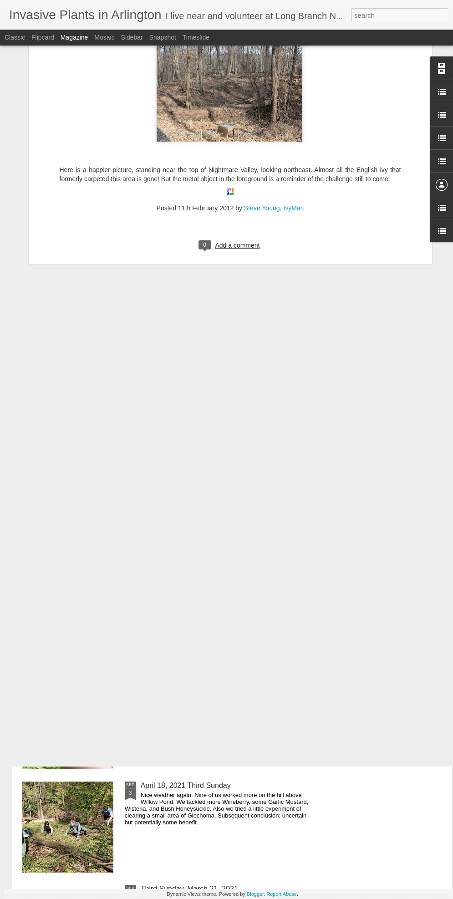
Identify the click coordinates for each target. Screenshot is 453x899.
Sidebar (132, 37)
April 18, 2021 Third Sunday (186, 785)
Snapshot (162, 37)
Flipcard (42, 37)
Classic (15, 37)
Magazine (74, 37)
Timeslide (196, 37)
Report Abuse (281, 894)
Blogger (255, 894)
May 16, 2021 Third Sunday (185, 682)
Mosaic (104, 37)
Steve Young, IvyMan (274, 100)
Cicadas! (155, 579)
